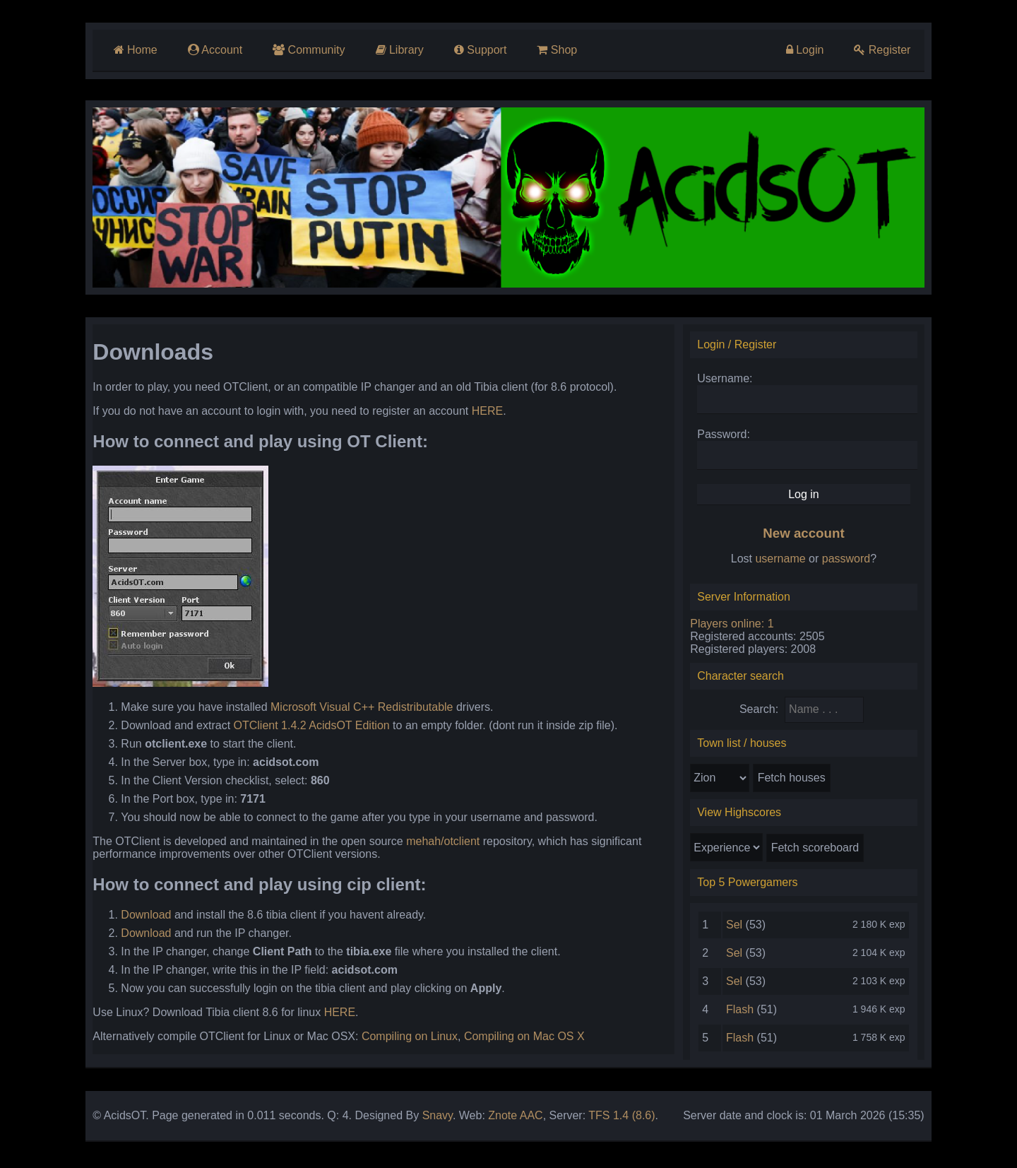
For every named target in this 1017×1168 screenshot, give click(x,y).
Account (209, 50)
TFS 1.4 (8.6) (614, 1119)
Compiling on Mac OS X (516, 1040)
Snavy (429, 1119)
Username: (728, 382)
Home (128, 50)
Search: (764, 713)
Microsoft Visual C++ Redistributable (354, 710)
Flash (744, 1013)
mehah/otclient (435, 845)
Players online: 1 (735, 627)
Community (303, 50)
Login (811, 50)
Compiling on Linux (402, 1040)
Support (477, 50)
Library (395, 50)
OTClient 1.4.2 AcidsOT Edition (303, 729)
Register (890, 50)
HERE (478, 414)
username (786, 562)
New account (809, 536)
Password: (727, 438)
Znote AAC (507, 1119)
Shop (555, 50)
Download (138, 918)
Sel (738, 928)
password (852, 562)
